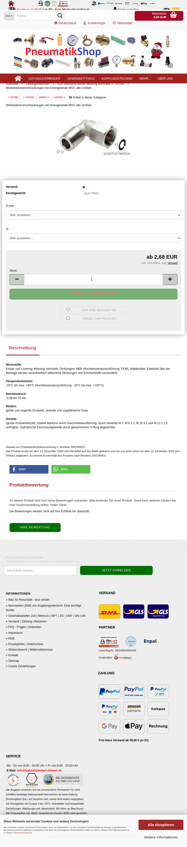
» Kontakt (12, 663)
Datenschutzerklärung (22, 833)
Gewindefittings (80, 81)
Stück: (13, 279)
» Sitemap (12, 669)
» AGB (10, 646)
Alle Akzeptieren (161, 825)
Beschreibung (22, 355)
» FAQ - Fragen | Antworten (23, 635)
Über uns (165, 81)
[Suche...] (9, 15)
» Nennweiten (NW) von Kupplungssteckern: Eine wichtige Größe (43, 616)
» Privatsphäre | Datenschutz (24, 652)
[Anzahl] (93, 287)
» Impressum (14, 641)
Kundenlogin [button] (94, 25)
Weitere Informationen (161, 837)
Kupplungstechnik (117, 81)
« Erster (13, 105)
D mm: (10, 214)
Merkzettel (122, 25)
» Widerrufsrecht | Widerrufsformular (29, 658)
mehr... (145, 81)
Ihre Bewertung (35, 535)
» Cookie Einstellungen (21, 674)
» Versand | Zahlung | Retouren (26, 629)
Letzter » (59, 105)
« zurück (28, 105)
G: (7, 237)
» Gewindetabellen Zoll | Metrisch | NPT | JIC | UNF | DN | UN (45, 624)
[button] (65, 25)
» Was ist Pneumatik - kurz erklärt (27, 608)
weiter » (44, 105)
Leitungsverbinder (44, 81)
